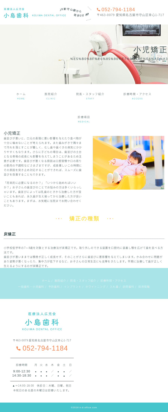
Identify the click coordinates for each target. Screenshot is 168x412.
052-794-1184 (42, 348)
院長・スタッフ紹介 (90, 96)
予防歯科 (54, 286)
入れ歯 (114, 286)
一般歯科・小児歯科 (31, 286)
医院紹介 (51, 96)
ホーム (21, 96)
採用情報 (144, 286)
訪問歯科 (128, 286)
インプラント (72, 286)
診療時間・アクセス (137, 96)
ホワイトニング (95, 286)
